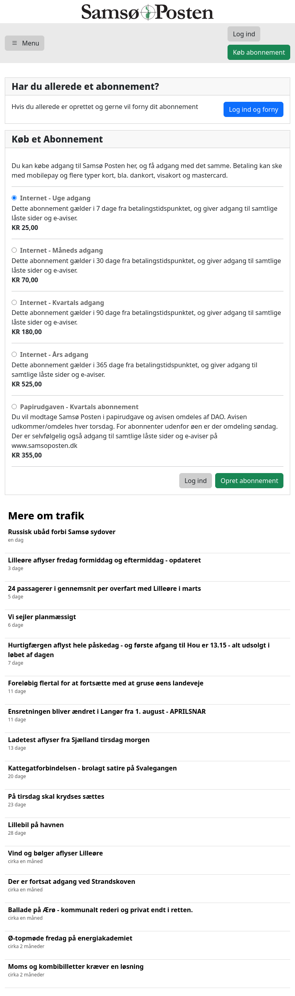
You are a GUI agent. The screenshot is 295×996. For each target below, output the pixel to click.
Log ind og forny (253, 109)
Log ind (195, 480)
